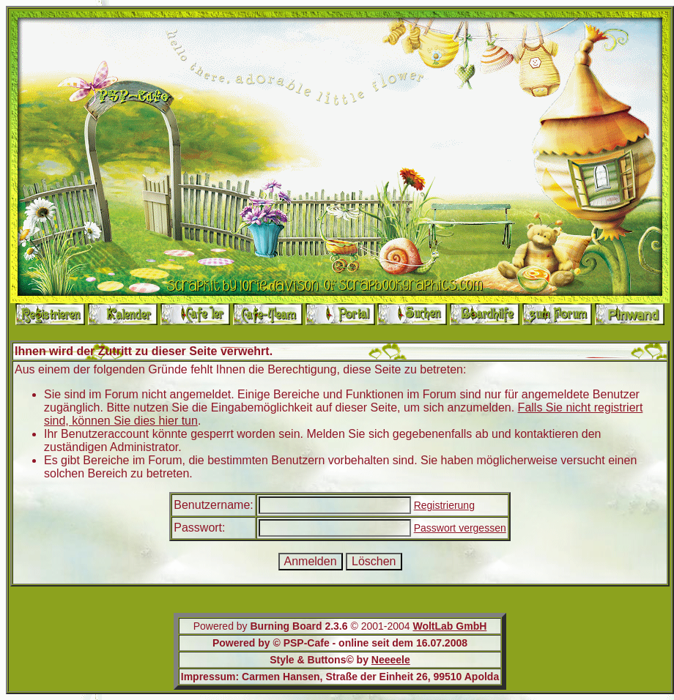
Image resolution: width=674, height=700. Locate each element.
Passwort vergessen (460, 528)
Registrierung (444, 505)
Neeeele (390, 660)
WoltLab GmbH (449, 626)
